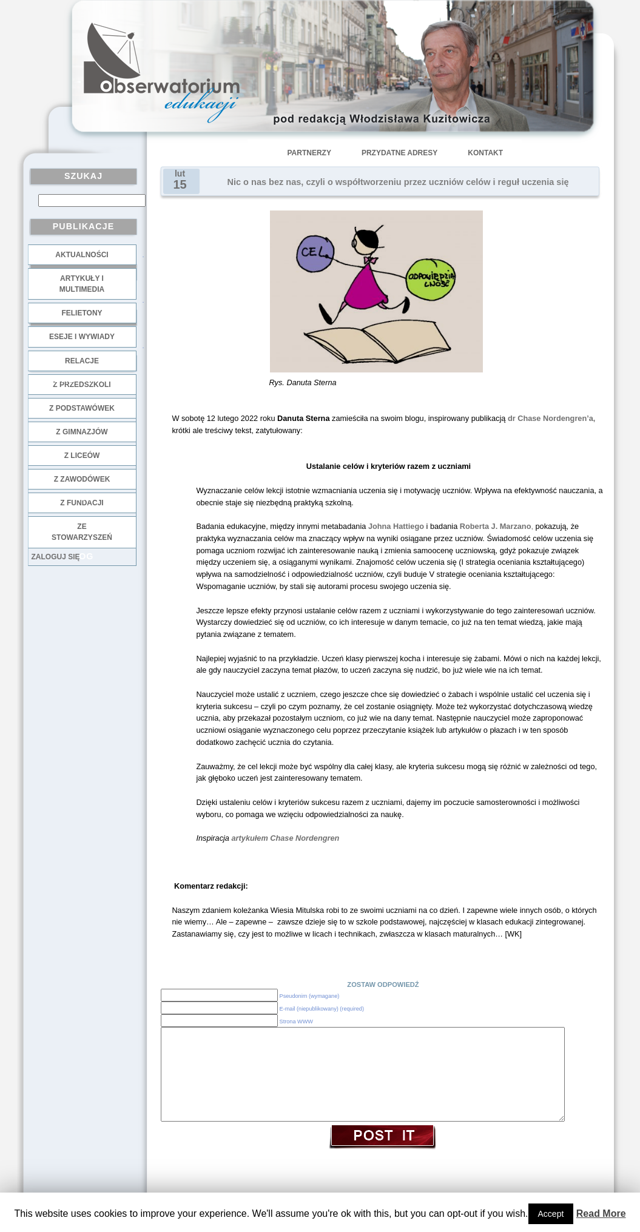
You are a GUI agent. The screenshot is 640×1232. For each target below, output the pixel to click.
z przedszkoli (81, 384)
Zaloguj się (56, 557)
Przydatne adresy (399, 153)
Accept (551, 1214)
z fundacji (81, 503)
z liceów (82, 455)
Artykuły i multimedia (81, 284)
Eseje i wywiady (82, 336)
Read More (601, 1213)
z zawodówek (82, 479)
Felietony (81, 313)
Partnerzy (309, 153)
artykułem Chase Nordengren (286, 838)
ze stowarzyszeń (82, 532)
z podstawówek (82, 408)
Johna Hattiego (396, 526)
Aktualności (81, 255)
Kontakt (485, 153)
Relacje (82, 361)
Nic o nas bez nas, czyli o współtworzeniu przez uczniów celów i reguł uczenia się (398, 182)
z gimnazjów (81, 432)
